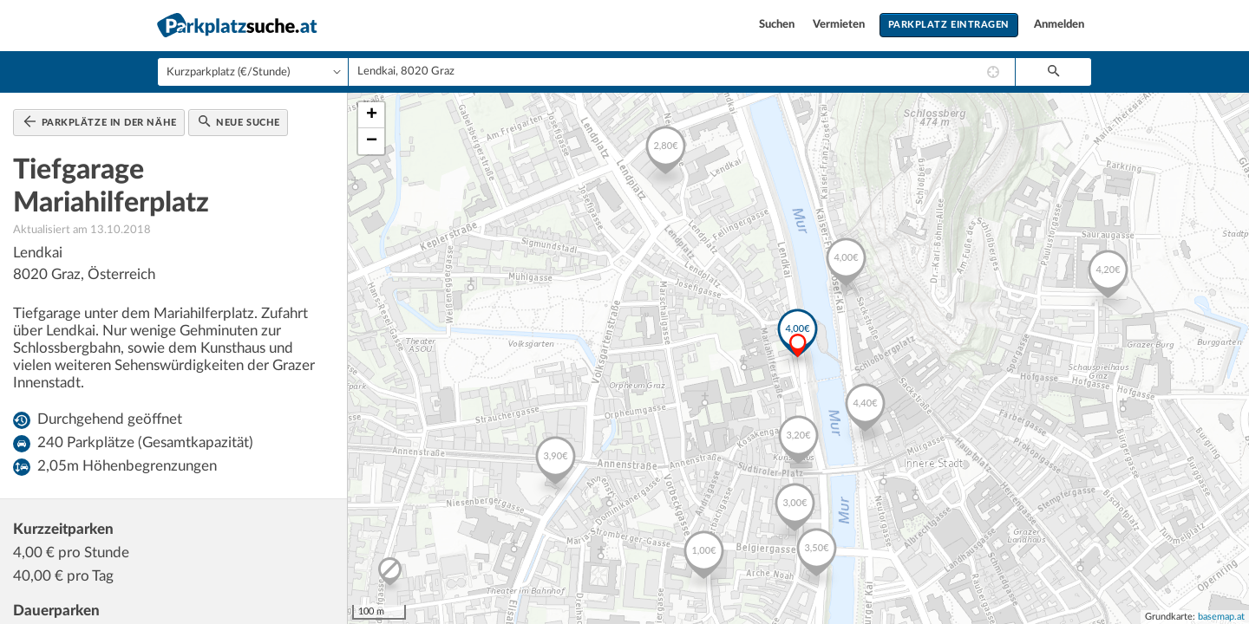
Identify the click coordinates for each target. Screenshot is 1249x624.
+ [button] (371, 115)
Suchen (778, 24)
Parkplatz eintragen (949, 24)
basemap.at (1221, 616)
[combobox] (682, 72)
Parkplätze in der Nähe (100, 121)
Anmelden (1059, 24)
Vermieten (840, 24)
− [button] (371, 141)
